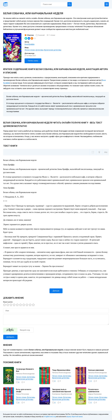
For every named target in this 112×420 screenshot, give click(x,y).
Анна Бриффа (29, 44)
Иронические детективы (52, 50)
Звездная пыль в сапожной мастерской (61, 390)
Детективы (39, 50)
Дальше (56, 291)
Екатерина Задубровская (62, 394)
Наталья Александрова (25, 374)
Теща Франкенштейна (61, 370)
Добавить (10, 337)
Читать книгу (33, 61)
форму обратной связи (74, 416)
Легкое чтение (30, 50)
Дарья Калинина (94, 394)
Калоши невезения (96, 370)
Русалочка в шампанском (93, 390)
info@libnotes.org (50, 416)
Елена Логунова (22, 394)
